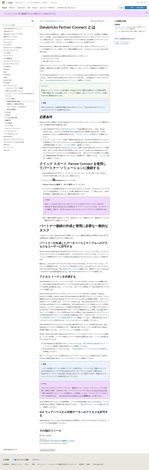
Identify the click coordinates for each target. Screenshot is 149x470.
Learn (41, 21)
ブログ (26, 464)
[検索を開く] (137, 2)
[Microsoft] (3, 2)
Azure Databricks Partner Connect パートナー (61, 80)
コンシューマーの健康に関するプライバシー (62, 464)
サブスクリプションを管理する (87, 134)
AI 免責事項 (5, 464)
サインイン (143, 2)
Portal (121, 8)
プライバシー (41, 464)
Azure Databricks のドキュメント (54, 21)
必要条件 (117, 24)
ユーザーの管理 (69, 145)
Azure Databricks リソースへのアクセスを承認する (90, 349)
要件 (52, 176)
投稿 (33, 464)
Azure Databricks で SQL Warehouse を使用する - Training (57, 441)
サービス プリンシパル (67, 330)
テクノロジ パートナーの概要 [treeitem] (14, 88)
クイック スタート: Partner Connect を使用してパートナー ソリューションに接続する (130, 28)
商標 (88, 464)
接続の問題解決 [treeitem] (11, 109)
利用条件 (81, 464)
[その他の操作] (107, 21)
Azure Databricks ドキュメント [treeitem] (13, 28)
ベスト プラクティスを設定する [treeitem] (16, 107)
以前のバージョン (16, 464)
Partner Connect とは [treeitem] (13, 101)
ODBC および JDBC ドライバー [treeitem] (14, 91)
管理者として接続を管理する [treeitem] (15, 104)
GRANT (64, 269)
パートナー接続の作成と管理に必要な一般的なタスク (130, 32)
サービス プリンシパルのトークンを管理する (74, 396)
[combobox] (18, 25)
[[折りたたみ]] (32, 21)
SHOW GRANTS (77, 272)
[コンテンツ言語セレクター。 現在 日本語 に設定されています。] (6, 459)
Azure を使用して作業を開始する (136, 8)
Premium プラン (69, 129)
